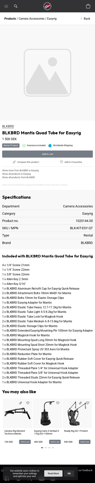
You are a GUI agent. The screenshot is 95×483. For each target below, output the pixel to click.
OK (69, 473)
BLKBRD (8, 126)
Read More (53, 473)
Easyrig (52, 18)
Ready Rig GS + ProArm (76, 431)
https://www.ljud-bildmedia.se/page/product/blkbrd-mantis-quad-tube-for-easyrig (34, 185)
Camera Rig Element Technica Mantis (14, 432)
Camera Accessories (31, 18)
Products (10, 18)
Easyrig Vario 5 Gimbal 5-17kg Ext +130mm (46, 432)
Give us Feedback (82, 470)
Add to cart (47, 154)
